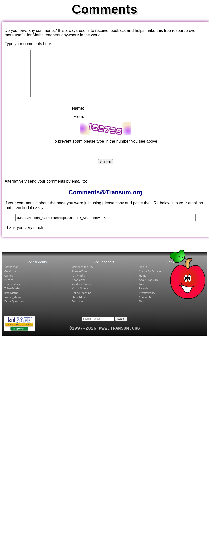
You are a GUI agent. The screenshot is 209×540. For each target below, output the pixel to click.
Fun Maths (78, 284)
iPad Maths (11, 302)
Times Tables (12, 293)
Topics (142, 293)
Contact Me (146, 306)
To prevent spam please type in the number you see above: (106, 150)
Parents (143, 297)
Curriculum (78, 310)
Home (142, 284)
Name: (78, 117)
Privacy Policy (147, 302)
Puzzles (8, 289)
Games (8, 284)
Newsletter (78, 289)
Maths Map (11, 276)
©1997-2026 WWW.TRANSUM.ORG (104, 337)
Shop (142, 310)
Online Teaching (81, 302)
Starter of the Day (82, 276)
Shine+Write (79, 280)
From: (78, 125)
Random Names (81, 293)
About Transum (148, 289)
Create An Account (150, 280)
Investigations (12, 306)
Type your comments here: (28, 43)
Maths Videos (80, 297)
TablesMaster (12, 297)
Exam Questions (14, 310)
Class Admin (79, 306)
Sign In (143, 276)
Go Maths (10, 280)
